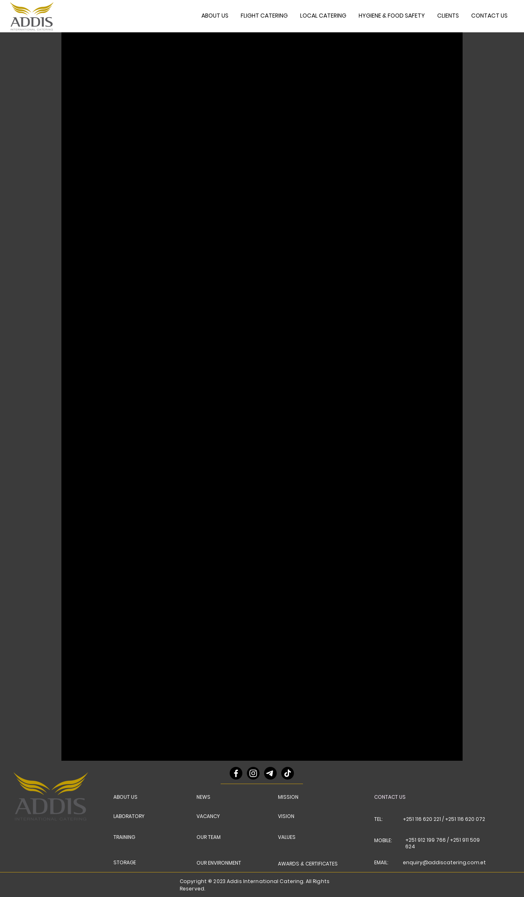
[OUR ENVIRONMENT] (221, 863)
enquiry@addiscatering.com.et (444, 862)
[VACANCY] (210, 816)
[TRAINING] (127, 837)
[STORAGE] (127, 862)
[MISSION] (290, 797)
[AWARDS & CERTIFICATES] (309, 864)
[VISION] (290, 816)
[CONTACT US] (394, 797)
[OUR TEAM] (210, 837)
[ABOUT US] (127, 797)
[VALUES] (290, 837)
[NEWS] (206, 797)
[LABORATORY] (132, 816)
